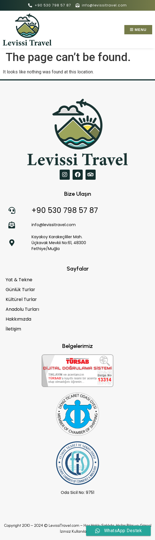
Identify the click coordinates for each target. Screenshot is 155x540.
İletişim (13, 329)
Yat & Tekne (19, 280)
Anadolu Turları (22, 309)
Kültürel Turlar (21, 299)
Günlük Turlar (20, 289)
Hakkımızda (18, 319)
